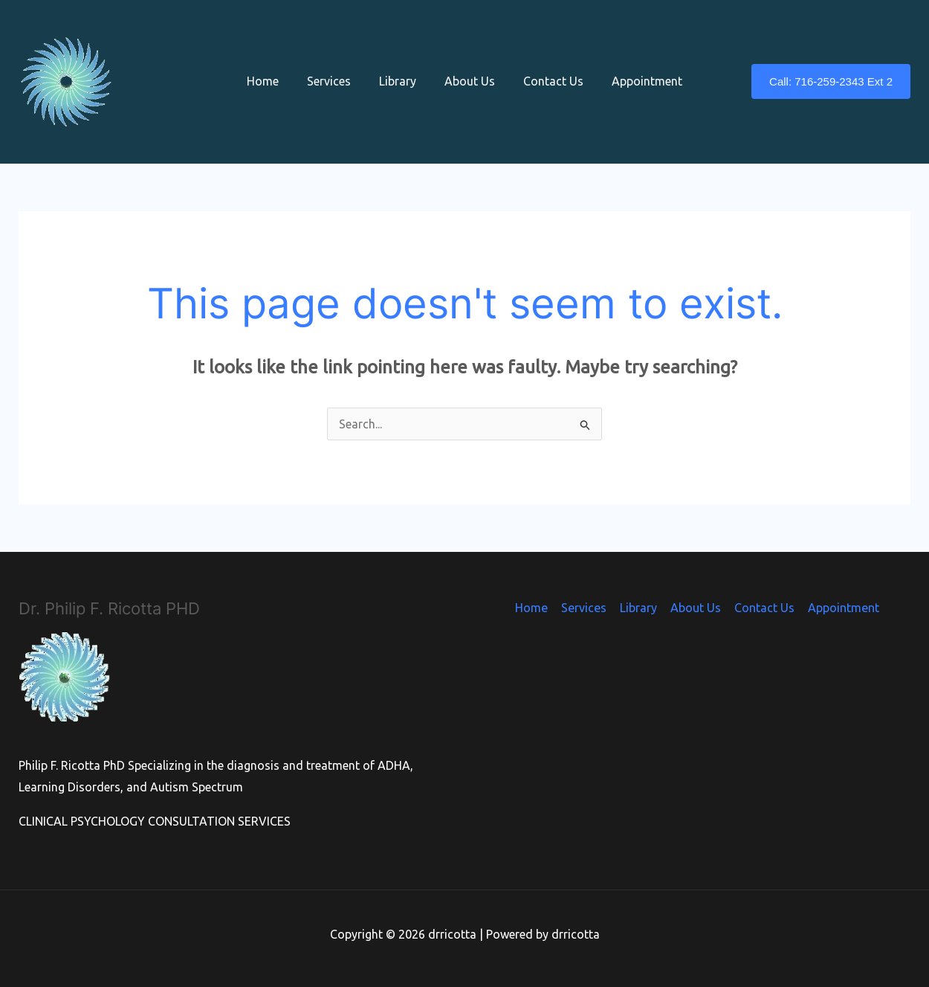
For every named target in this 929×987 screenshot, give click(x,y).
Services (335, 81)
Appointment (636, 81)
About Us (467, 81)
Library (399, 81)
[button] (830, 81)
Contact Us (547, 81)
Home (274, 81)
